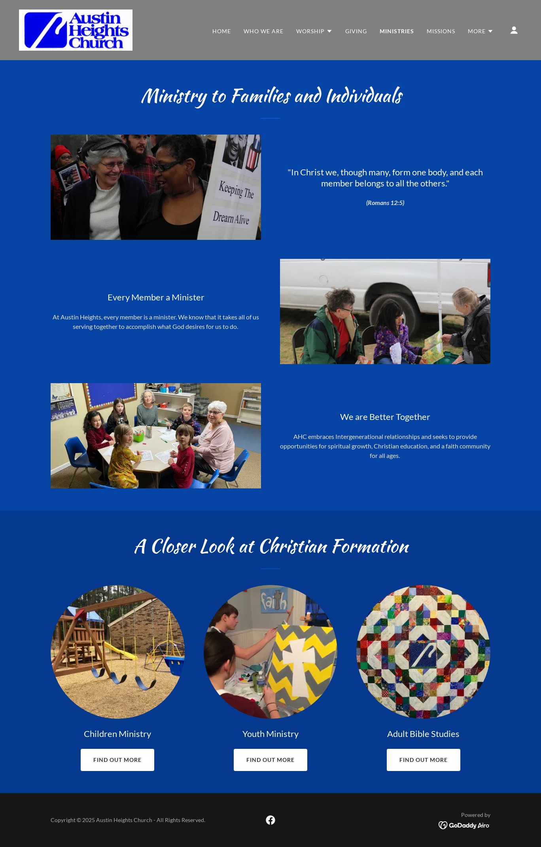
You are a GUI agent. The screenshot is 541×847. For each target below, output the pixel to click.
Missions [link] (441, 31)
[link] (75, 29)
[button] (314, 31)
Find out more (117, 759)
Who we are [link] (264, 31)
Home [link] (221, 31)
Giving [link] (356, 31)
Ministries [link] (397, 31)
